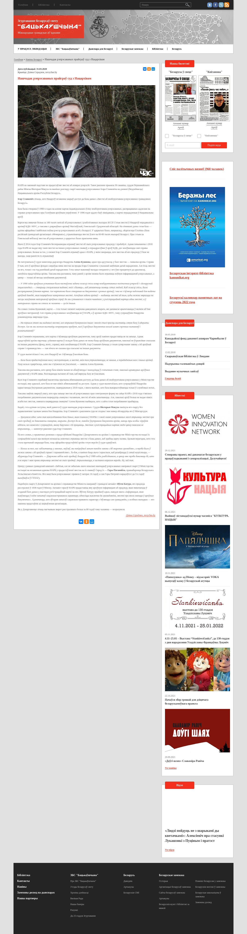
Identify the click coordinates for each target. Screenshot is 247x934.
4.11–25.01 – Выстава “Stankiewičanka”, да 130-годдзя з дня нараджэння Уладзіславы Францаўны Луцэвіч (197, 640)
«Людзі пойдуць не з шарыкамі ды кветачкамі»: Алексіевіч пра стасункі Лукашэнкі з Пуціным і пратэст (194, 835)
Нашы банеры (77, 904)
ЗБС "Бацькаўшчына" (68, 49)
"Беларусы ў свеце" (182, 135)
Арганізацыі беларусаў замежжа (175, 887)
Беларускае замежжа (132, 49)
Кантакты (65, 4)
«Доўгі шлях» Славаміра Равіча (184, 761)
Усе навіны (171, 768)
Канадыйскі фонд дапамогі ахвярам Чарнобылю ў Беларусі (195, 340)
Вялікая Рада (76, 898)
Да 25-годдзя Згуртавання (83, 915)
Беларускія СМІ (131, 892)
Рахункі (74, 910)
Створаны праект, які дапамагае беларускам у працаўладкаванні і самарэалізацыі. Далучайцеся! (196, 456)
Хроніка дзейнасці (79, 892)
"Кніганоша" (211, 135)
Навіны (21, 886)
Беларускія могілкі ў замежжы (210, 887)
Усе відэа (169, 849)
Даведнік (128, 881)
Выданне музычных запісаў (182, 371)
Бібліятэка (43, 4)
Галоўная (23, 4)
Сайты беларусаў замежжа (172, 892)
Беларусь (177, 49)
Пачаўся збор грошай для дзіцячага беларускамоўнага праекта (186, 701)
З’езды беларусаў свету (81, 887)
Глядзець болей (173, 378)
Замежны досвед (203, 902)
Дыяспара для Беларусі (100, 49)
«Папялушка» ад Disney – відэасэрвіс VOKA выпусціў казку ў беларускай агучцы (192, 579)
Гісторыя (163, 881)
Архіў (181, 127)
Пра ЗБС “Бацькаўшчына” (83, 881)
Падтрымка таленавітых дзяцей (185, 363)
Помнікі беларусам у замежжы (210, 881)
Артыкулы (129, 887)
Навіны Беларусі (34, 59)
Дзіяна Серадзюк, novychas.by (42, 72)
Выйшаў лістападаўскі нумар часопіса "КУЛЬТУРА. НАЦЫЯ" (197, 517)
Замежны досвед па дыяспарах (36, 892)
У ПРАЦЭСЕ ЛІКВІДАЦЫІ (32, 49)
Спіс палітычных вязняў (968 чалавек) (197, 169)
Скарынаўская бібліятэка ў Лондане (187, 356)
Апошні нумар (180, 123)
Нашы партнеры (27, 898)
